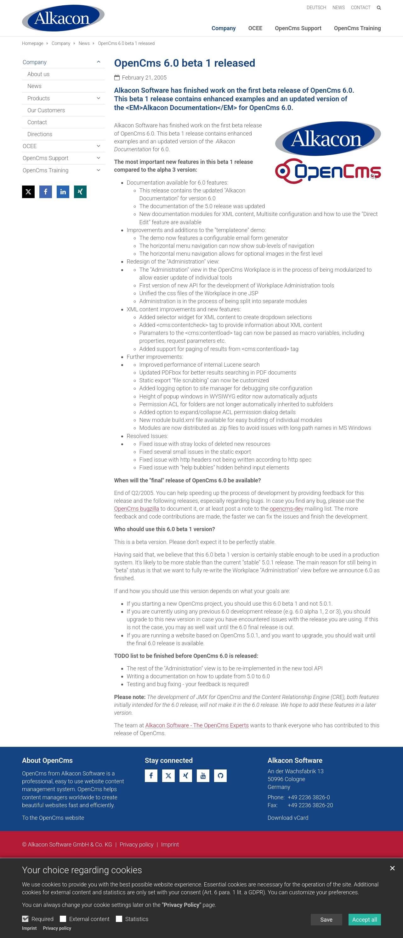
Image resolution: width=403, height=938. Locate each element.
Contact (37, 122)
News (84, 43)
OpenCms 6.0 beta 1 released (126, 43)
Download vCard (288, 817)
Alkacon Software (295, 760)
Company (61, 43)
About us (38, 74)
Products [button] (38, 98)
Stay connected (169, 760)
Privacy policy (57, 933)
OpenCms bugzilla (136, 508)
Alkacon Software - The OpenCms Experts (197, 725)
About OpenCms (47, 760)
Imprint (29, 933)
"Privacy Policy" (181, 910)
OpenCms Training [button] (357, 28)
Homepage (32, 43)
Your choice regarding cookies (82, 875)
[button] (28, 192)
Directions (39, 134)
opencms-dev (287, 508)
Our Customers (46, 110)
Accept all (364, 924)
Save (327, 924)
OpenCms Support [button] (298, 28)
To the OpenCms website (53, 817)
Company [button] (224, 28)
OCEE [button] (255, 28)
